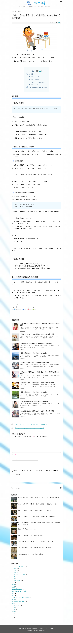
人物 (13, 578)
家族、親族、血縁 (17, 589)
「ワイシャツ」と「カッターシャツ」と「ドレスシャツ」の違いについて (36, 541)
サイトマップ (29, 628)
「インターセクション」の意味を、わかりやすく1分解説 (27, 428)
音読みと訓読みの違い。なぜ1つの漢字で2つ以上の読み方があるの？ (34, 547)
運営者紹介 (51, 628)
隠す (40, 71)
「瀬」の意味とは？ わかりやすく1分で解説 (33, 392)
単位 (13, 582)
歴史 (13, 595)
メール (14, 459)
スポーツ (14, 570)
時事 (13, 593)
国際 (13, 585)
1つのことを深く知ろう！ (19, 566)
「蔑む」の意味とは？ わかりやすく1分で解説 (34, 401)
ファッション (15, 572)
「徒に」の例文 (35, 84)
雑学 (13, 611)
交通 (13, 576)
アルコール (15, 568)
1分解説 (31, 74)
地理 (13, 587)
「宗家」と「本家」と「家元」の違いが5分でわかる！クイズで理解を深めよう (37, 516)
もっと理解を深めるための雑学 (38, 87)
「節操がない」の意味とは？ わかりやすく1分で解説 (36, 343)
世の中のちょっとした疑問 (19, 574)
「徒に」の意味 (35, 76)
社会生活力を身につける (18, 601)
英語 (13, 607)
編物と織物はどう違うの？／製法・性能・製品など (30, 554)
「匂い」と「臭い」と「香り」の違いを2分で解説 (30, 535)
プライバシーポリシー (43, 628)
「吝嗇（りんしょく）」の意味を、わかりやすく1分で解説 (37, 334)
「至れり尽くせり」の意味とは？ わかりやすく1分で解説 (37, 382)
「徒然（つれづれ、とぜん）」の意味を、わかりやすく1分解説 (29, 424)
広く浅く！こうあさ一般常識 (19, 591)
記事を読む (22, 331)
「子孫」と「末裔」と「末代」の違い (26, 529)
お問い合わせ (22, 628)
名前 (14, 454)
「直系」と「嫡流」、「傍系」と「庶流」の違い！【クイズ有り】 (34, 510)
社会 (13, 599)
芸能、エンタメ (16, 605)
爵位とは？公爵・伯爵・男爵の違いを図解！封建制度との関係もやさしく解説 (37, 504)
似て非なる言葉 (16, 580)
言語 (59, 22)
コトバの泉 (34, 630)
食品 (13, 615)
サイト (14, 464)
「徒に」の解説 (35, 79)
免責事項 (35, 628)
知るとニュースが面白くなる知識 (21, 597)
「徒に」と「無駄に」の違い (38, 82)
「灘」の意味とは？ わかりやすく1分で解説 (33, 353)
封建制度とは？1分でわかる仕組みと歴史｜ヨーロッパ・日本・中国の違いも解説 (38, 497)
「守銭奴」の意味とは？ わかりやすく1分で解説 (34, 362)
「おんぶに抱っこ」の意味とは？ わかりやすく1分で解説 (37, 411)
